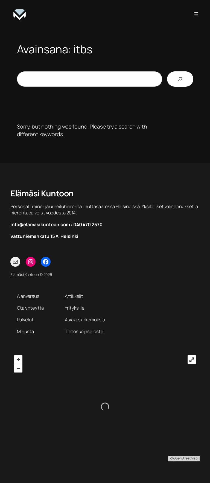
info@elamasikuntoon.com (40, 224)
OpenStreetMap (185, 458)
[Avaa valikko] (196, 14)
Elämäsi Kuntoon (42, 193)
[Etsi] (180, 79)
